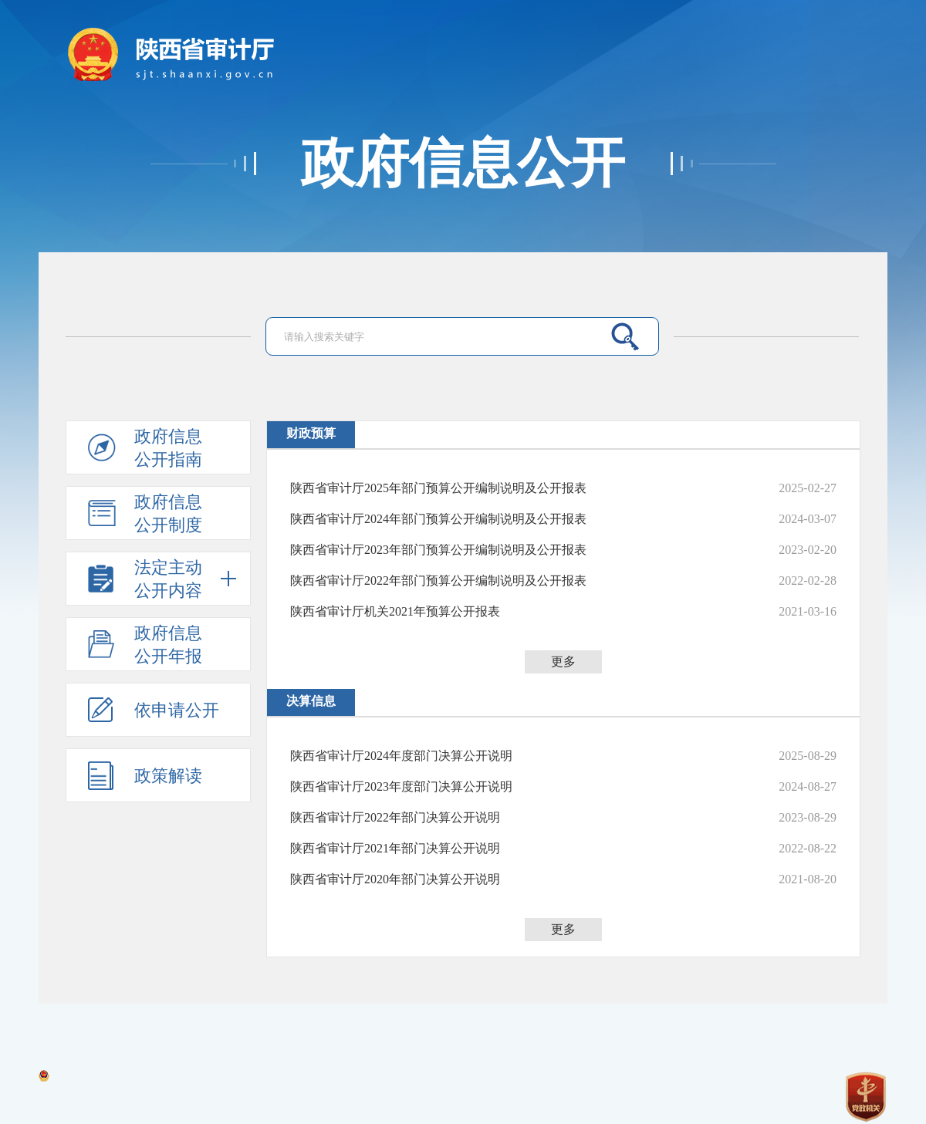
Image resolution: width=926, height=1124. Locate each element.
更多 (563, 661)
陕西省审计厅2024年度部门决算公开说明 (401, 755)
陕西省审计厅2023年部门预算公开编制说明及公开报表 (438, 549)
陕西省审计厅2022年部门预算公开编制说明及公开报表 (438, 580)
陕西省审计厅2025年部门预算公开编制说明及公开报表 (438, 487)
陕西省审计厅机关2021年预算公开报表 (395, 611)
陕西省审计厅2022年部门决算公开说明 (395, 817)
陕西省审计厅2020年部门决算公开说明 (395, 879)
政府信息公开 (463, 164)
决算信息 (311, 700)
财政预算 (311, 433)
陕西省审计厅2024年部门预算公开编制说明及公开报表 (438, 518)
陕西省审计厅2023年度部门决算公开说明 (401, 786)
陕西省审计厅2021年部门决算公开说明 (395, 848)
